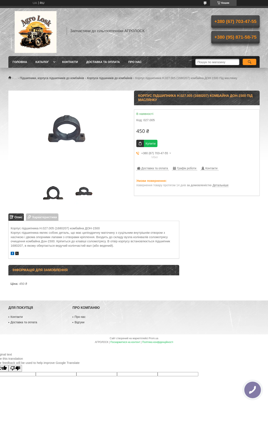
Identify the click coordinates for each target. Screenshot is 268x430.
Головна (20, 62)
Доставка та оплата (103, 62)
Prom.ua (153, 338)
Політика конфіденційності (157, 342)
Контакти (70, 62)
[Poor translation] (15, 368)
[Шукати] (249, 62)
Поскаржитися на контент (125, 342)
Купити (151, 143)
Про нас (135, 62)
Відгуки (79, 322)
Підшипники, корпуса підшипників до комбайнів (52, 78)
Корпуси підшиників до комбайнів (109, 78)
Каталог (42, 62)
